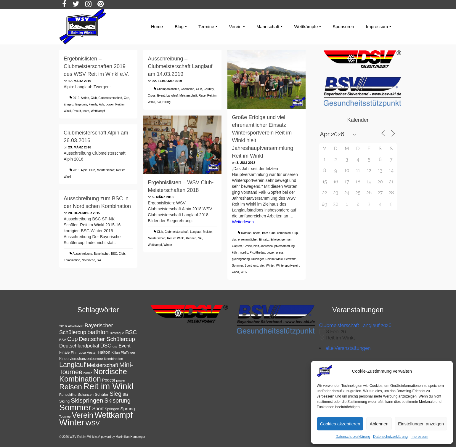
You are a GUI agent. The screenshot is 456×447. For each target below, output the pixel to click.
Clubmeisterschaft (110, 98)
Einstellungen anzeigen (421, 423)
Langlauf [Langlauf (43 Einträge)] (72, 365)
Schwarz (290, 259)
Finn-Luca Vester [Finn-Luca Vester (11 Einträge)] (84, 352)
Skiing (167, 102)
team (86, 111)
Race (202, 95)
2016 (76, 170)
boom (257, 233)
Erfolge (275, 239)
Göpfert (237, 246)
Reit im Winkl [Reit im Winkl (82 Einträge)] (108, 386)
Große (247, 246)
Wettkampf (98, 111)
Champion (188, 89)
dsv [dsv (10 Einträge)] (115, 346)
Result (77, 111)
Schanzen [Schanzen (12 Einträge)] (86, 394)
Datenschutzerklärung (352, 437)
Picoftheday (257, 252)
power (110, 104)
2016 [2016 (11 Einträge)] (63, 326)
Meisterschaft (188, 95)
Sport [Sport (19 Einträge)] (98, 408)
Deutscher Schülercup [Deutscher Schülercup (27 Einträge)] (107, 339)
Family (93, 104)
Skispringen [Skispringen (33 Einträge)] (87, 400)
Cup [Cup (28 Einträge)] (72, 339)
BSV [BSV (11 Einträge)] (62, 340)
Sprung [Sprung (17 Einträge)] (127, 408)
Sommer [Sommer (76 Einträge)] (75, 407)
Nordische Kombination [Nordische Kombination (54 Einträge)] (93, 375)
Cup (126, 98)
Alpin (84, 170)
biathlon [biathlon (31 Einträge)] (98, 332)
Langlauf (172, 95)
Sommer (237, 265)
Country (209, 89)
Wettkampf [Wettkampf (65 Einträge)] (113, 415)
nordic (244, 252)
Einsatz (264, 239)
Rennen (191, 238)
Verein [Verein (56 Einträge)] (82, 415)
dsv (234, 239)
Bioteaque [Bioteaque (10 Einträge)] (117, 333)
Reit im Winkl (273, 259)
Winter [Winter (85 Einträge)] (71, 422)
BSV (265, 233)
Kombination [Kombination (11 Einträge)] (113, 359)
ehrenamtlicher (248, 239)
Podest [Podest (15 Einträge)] (108, 380)
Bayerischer (101, 253)
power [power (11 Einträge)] (120, 380)
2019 (76, 98)
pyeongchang (241, 259)
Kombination (72, 260)
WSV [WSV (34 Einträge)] (93, 423)
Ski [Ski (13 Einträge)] (125, 394)
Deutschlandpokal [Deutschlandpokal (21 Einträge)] (79, 346)
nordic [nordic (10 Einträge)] (88, 373)
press (279, 252)
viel (262, 265)
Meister (208, 231)
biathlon (246, 233)
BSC (114, 253)
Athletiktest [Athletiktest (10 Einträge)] (75, 326)
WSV (244, 272)
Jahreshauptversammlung (278, 246)
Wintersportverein (287, 265)
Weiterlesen (243, 222)
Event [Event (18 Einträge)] (124, 345)
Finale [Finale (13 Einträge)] (64, 352)
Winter (270, 265)
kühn (235, 252)
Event (161, 95)
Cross (151, 95)
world (235, 272)
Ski (159, 102)
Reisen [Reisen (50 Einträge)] (70, 387)
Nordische (88, 260)
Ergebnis (81, 104)
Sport (248, 265)
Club (94, 98)
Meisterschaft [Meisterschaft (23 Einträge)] (102, 365)
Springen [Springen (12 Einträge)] (112, 409)
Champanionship (168, 89)
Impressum (419, 437)
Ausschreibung (82, 253)
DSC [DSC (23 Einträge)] (106, 346)
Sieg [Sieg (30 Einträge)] (115, 393)
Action (85, 98)
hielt (256, 246)
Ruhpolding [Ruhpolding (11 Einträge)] (67, 394)
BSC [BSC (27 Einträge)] (131, 332)
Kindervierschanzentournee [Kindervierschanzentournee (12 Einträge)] (81, 359)
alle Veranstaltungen (348, 348)
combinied (284, 233)
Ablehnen (379, 423)
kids (101, 104)
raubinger (257, 259)
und (255, 265)
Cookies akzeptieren (340, 423)
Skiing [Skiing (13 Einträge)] (64, 401)
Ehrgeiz (69, 104)
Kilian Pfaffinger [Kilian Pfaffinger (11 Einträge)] (123, 352)
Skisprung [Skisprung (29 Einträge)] (118, 400)
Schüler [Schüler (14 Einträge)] (101, 394)
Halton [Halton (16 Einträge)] (104, 352)
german (286, 239)
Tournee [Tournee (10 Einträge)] (65, 416)
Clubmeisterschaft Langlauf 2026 (355, 325)
